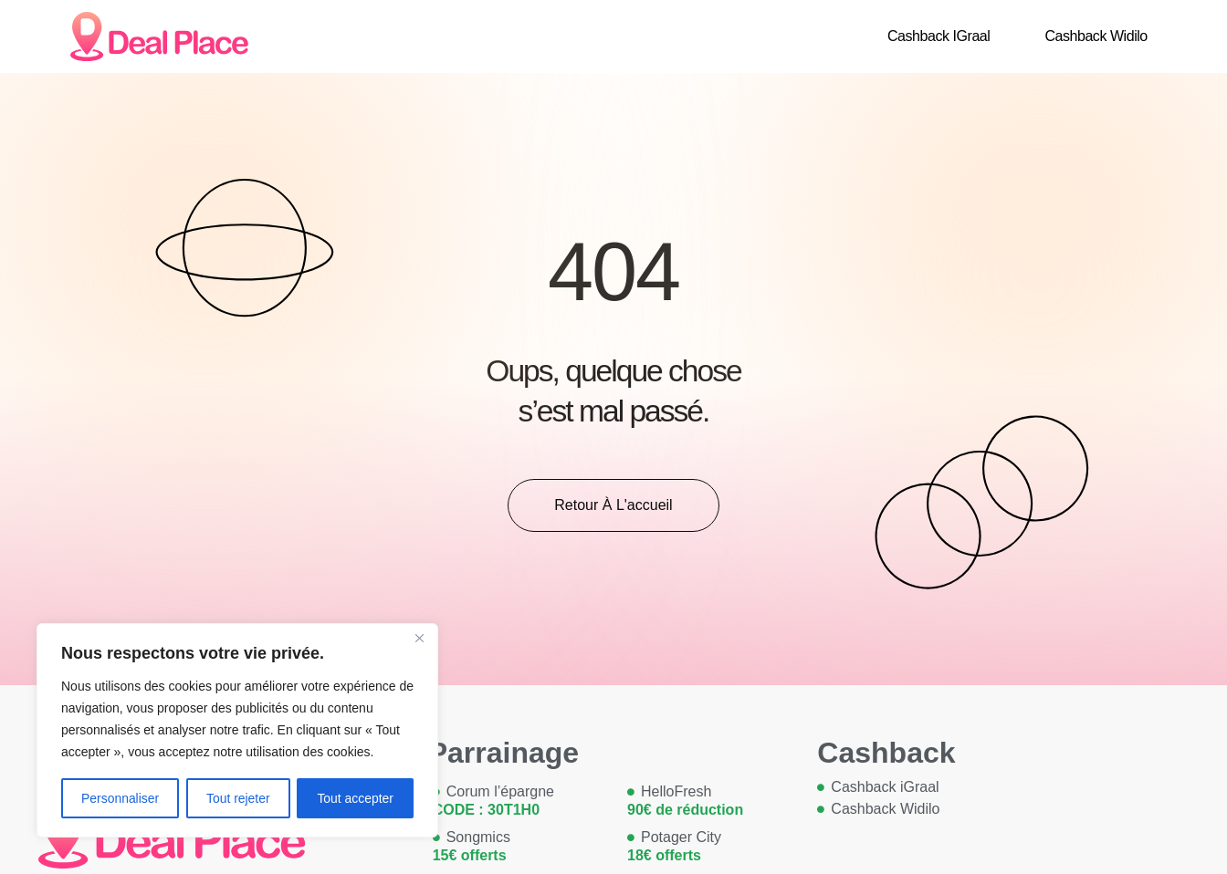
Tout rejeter (238, 798)
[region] (237, 731)
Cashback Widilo (1095, 36)
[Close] (419, 639)
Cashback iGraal (938, 36)
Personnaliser (120, 798)
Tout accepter (355, 798)
